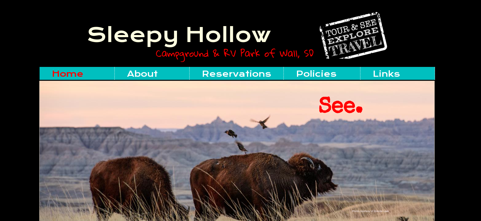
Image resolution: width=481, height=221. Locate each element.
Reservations (236, 74)
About (142, 74)
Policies (316, 74)
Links (386, 74)
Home (67, 74)
